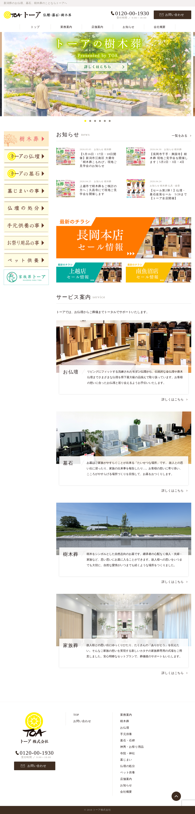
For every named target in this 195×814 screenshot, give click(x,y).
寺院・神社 (127, 753)
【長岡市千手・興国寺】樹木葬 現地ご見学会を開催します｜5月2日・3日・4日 (169, 158)
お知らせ (128, 26)
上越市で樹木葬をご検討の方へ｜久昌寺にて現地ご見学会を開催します (98, 190)
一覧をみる (180, 135)
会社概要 (160, 26)
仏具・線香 (174, 185)
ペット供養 (127, 772)
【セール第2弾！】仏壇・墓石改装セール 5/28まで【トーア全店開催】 (168, 194)
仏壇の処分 (127, 766)
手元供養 (126, 734)
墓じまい (126, 759)
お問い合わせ (174, 14)
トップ (35, 26)
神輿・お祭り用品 (132, 746)
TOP (76, 714)
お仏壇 (124, 727)
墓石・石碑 (127, 740)
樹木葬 (107, 149)
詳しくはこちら (173, 399)
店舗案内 (97, 26)
